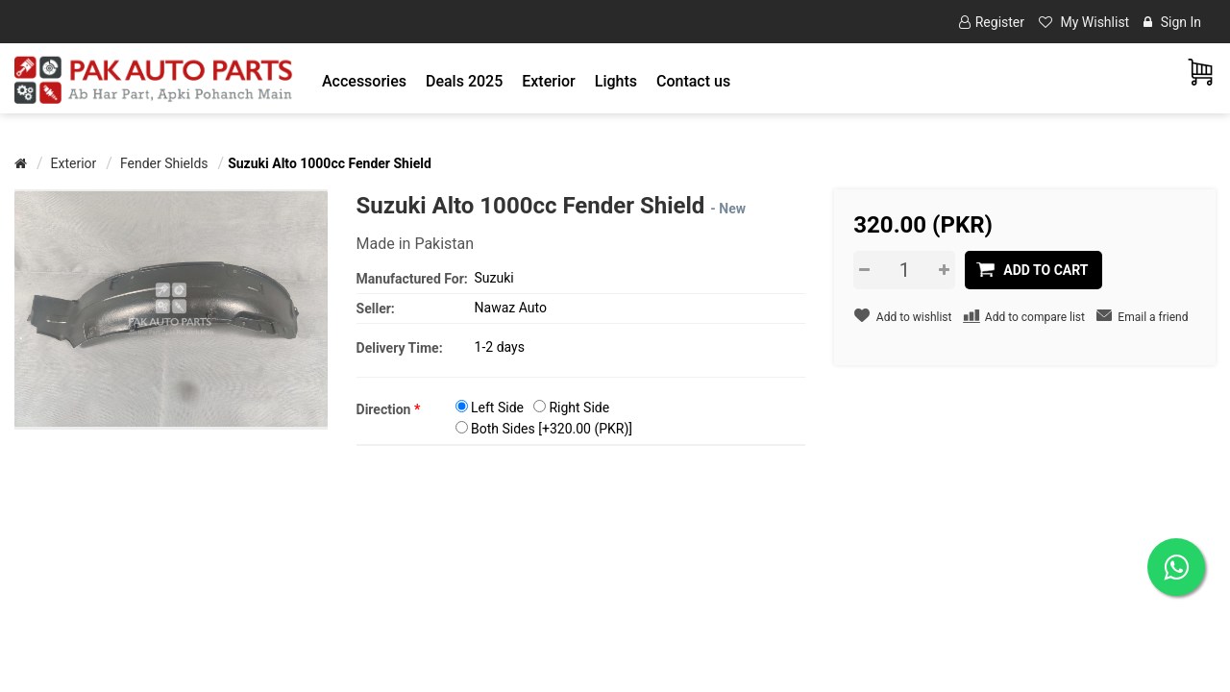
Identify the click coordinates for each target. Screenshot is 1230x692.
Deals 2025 (464, 81)
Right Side (579, 407)
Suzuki (494, 277)
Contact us (693, 81)
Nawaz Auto (511, 307)
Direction (389, 409)
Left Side (497, 407)
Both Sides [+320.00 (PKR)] (551, 428)
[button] (364, 81)
